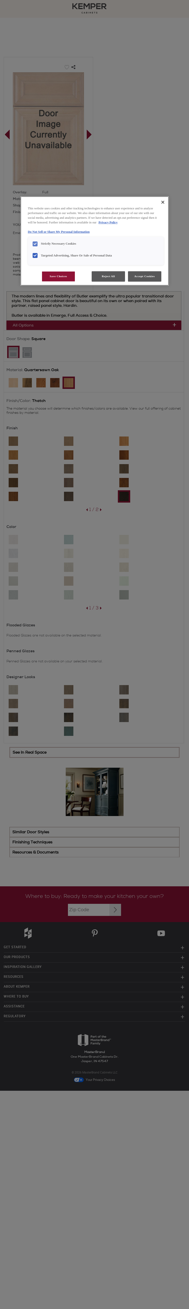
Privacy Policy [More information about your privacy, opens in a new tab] (108, 222)
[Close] (162, 202)
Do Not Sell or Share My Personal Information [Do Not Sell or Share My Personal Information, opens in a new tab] (59, 232)
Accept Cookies (144, 276)
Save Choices (58, 276)
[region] (95, 241)
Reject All (108, 276)
